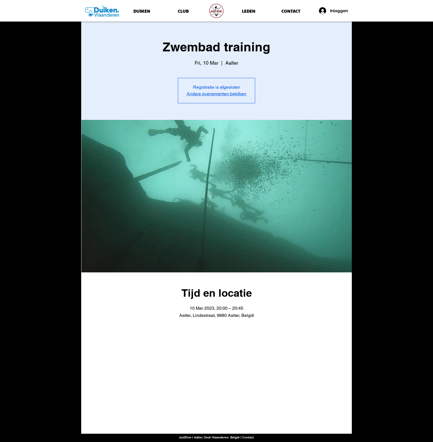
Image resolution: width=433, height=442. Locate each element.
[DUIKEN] (142, 11)
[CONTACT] (291, 11)
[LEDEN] (249, 11)
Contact (248, 437)
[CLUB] (183, 11)
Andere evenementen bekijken (216, 93)
